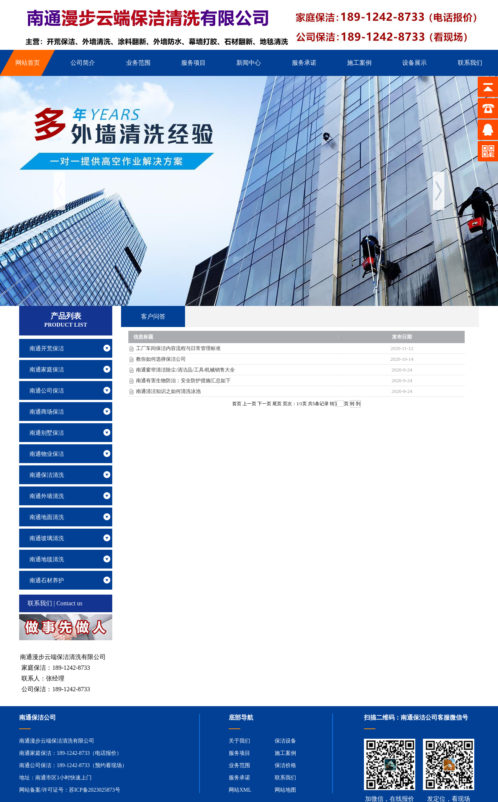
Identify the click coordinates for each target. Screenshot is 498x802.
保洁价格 (285, 765)
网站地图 (285, 790)
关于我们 (239, 741)
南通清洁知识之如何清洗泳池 (168, 391)
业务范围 (239, 765)
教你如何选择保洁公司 (161, 359)
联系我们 (285, 778)
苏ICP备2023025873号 (94, 790)
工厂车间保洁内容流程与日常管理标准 (178, 348)
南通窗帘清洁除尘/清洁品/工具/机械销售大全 (185, 370)
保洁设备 (285, 741)
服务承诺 (239, 778)
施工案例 (285, 753)
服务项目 (239, 753)
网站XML (240, 790)
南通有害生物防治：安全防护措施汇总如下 (183, 380)
